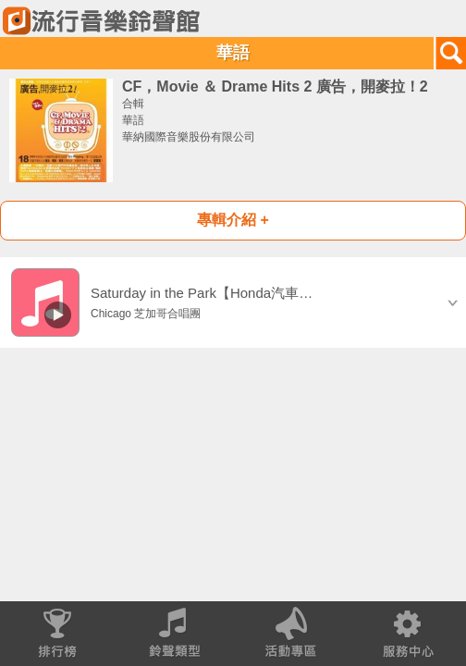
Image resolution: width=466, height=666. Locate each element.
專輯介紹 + (233, 220)
